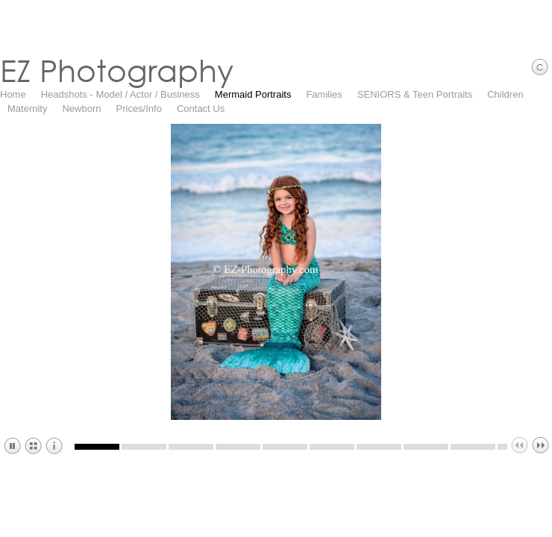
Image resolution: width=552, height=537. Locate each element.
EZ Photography (116, 69)
